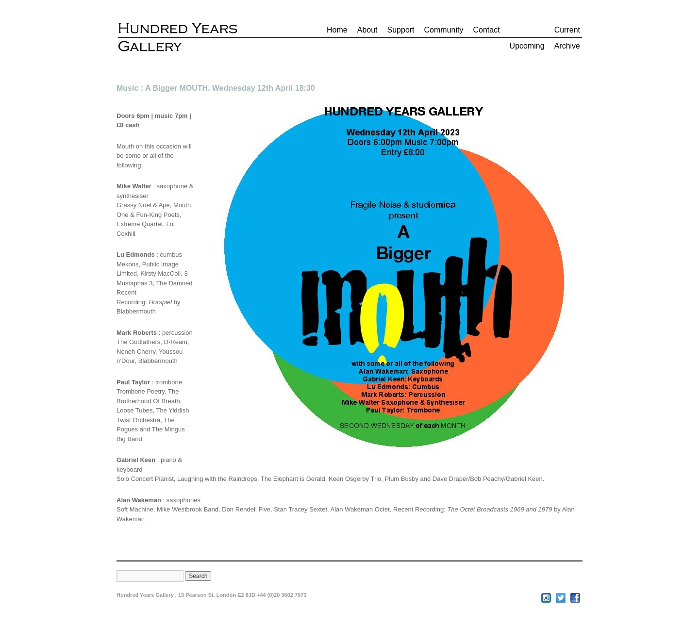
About (367, 30)
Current (567, 30)
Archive (567, 46)
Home (337, 30)
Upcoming (527, 46)
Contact (486, 30)
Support (401, 30)
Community (444, 30)
